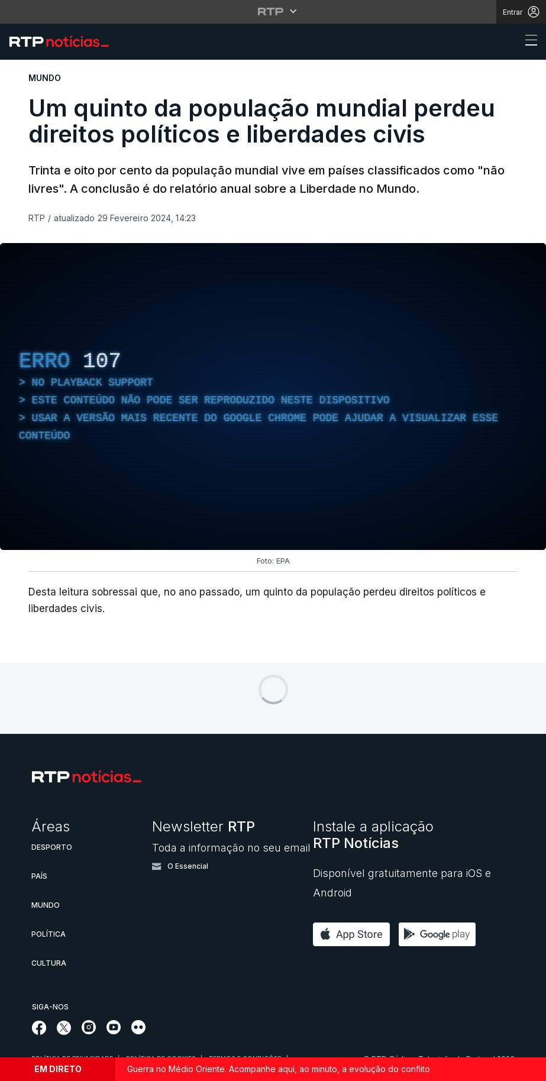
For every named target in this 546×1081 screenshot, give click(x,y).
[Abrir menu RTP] (273, 11)
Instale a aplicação (373, 835)
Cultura (48, 963)
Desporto (51, 847)
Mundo (45, 905)
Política (48, 934)
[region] (273, 396)
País (39, 876)
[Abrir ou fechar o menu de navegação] (527, 42)
